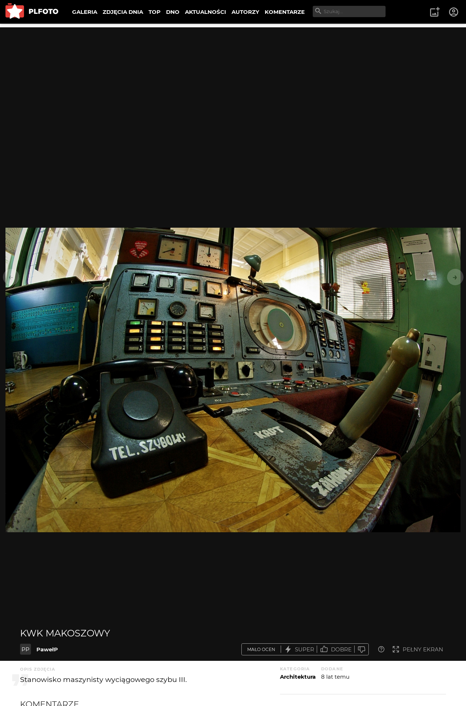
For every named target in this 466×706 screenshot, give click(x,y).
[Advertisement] (233, 78)
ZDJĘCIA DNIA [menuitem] (123, 11)
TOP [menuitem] (155, 11)
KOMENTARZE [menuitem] (285, 11)
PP (25, 649)
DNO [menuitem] (172, 11)
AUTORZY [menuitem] (245, 11)
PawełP (47, 649)
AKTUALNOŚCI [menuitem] (205, 11)
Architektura (298, 676)
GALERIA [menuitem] (84, 11)
